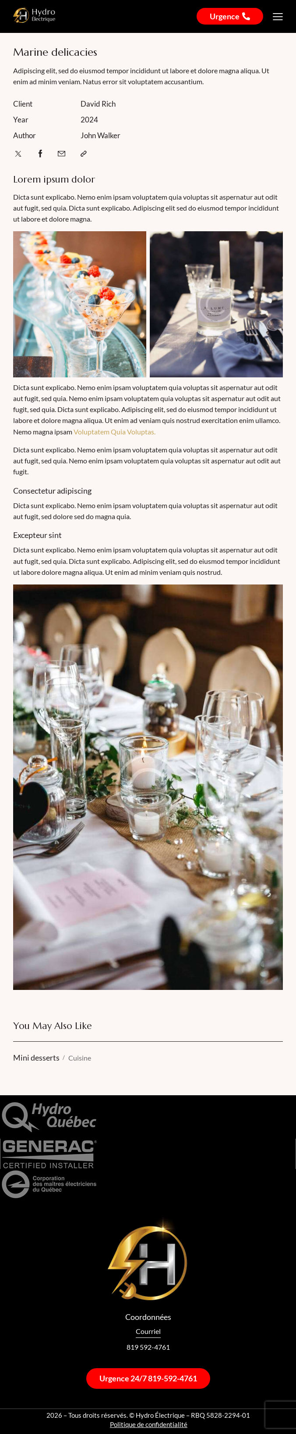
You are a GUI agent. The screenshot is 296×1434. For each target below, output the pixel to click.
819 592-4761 (148, 1347)
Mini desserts (36, 1058)
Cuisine (79, 1058)
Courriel (148, 1331)
